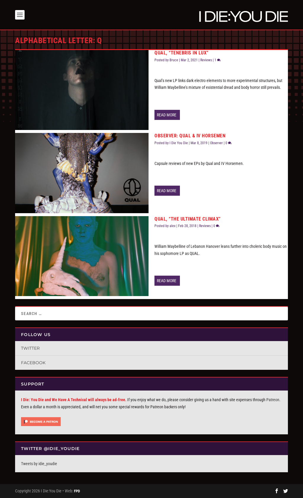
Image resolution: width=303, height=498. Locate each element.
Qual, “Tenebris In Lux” (181, 53)
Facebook (33, 362)
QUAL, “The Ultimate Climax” (187, 219)
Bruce (174, 60)
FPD (77, 491)
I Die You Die (179, 143)
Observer (216, 143)
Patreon (272, 399)
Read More (166, 115)
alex (172, 226)
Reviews (206, 60)
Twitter (30, 348)
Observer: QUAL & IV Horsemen (189, 136)
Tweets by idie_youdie (39, 463)
